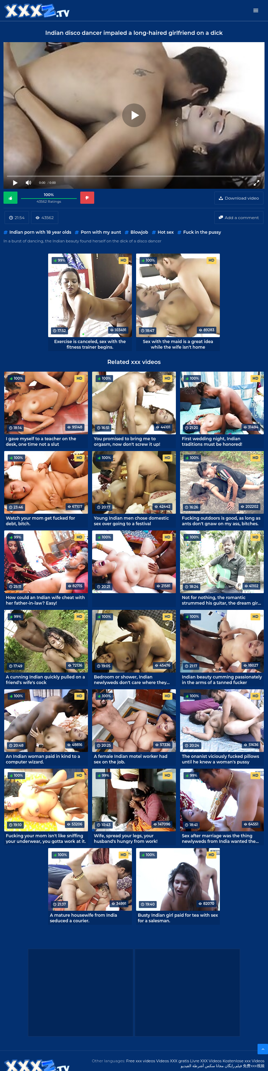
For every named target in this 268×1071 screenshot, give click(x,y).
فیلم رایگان (233, 1065)
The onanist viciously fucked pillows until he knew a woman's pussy (220, 759)
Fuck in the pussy (202, 232)
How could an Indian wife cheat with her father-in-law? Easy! (45, 600)
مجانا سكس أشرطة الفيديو (202, 1065)
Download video (242, 198)
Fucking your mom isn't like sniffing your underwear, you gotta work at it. (46, 838)
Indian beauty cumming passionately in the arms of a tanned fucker (222, 679)
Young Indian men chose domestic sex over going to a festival (131, 520)
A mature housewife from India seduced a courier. (83, 918)
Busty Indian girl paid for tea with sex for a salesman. (178, 918)
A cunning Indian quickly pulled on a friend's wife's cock (45, 679)
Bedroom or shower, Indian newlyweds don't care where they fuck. (130, 679)
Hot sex (166, 232)
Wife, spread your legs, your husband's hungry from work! (125, 838)
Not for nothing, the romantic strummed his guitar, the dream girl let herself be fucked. (220, 600)
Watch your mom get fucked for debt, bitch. (40, 520)
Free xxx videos (140, 1060)
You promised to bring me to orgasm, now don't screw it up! (127, 441)
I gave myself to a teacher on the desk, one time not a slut (41, 441)
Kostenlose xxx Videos (244, 1060)
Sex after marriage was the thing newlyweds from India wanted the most (218, 838)
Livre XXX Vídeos (206, 1060)
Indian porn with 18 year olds (40, 232)
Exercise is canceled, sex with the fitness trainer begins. (90, 344)
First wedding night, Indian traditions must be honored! (212, 441)
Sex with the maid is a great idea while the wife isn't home (178, 344)
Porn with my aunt (101, 232)
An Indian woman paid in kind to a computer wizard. (43, 759)
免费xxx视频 (254, 1065)
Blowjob (139, 232)
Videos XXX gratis (172, 1060)
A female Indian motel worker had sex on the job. (131, 759)
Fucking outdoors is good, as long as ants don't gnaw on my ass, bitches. (221, 520)
